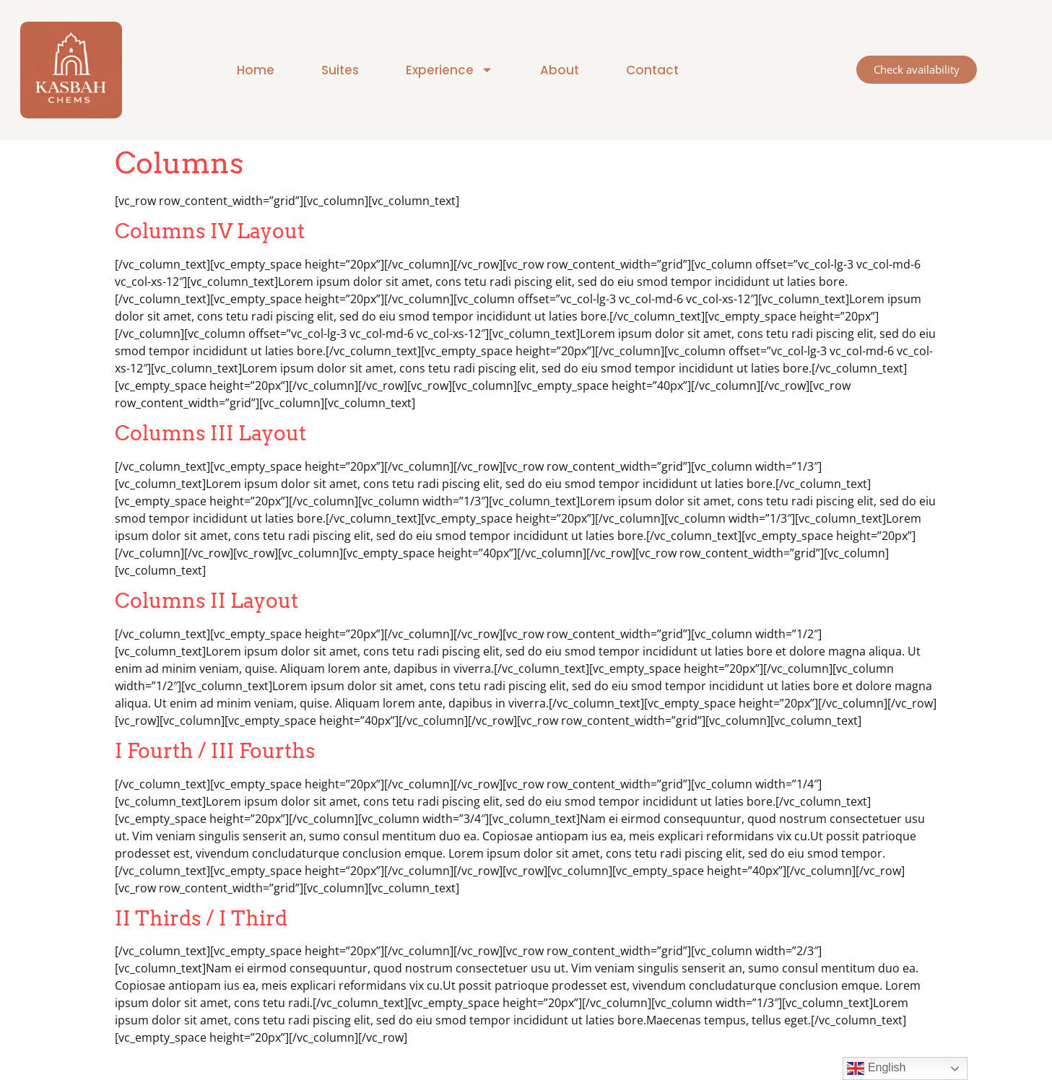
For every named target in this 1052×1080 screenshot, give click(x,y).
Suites (340, 70)
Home (255, 70)
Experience (449, 69)
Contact (652, 70)
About (559, 70)
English (876, 1068)
